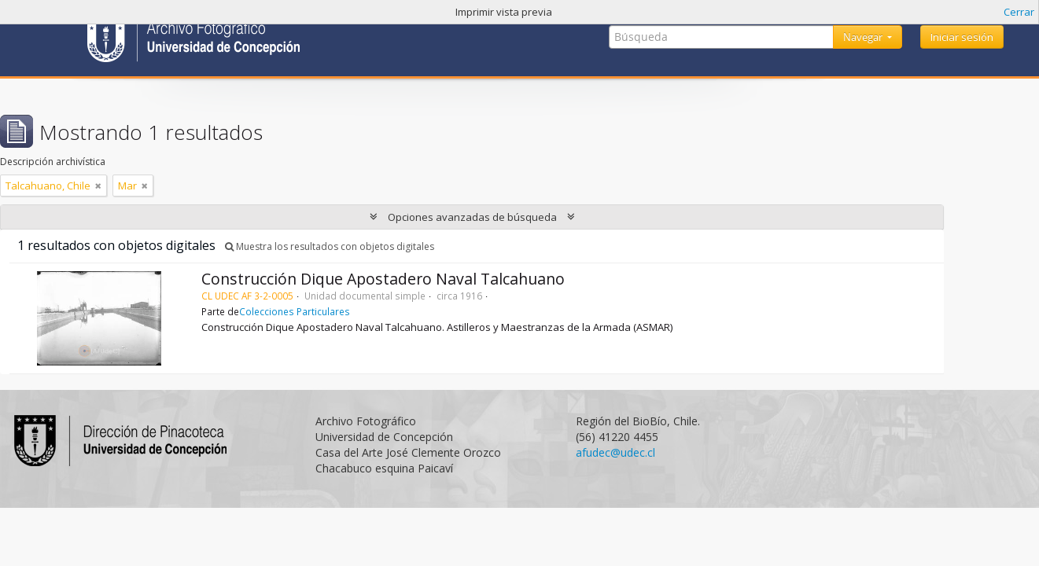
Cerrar (1019, 12)
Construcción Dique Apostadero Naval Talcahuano (383, 278)
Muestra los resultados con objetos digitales (329, 246)
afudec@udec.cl (615, 452)
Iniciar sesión (961, 37)
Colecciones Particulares (294, 311)
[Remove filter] (98, 185)
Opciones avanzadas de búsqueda (472, 217)
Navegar (864, 37)
